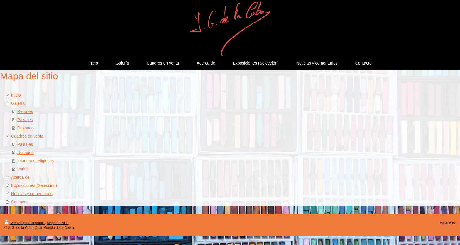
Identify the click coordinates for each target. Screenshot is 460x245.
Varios (23, 169)
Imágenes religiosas (35, 160)
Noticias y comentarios (32, 193)
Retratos (25, 111)
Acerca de (20, 177)
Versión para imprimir (24, 223)
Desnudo (25, 128)
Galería (18, 103)
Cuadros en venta (27, 136)
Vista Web (448, 222)
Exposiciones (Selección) (34, 185)
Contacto (19, 202)
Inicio (16, 95)
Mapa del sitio (58, 223)
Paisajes (25, 119)
